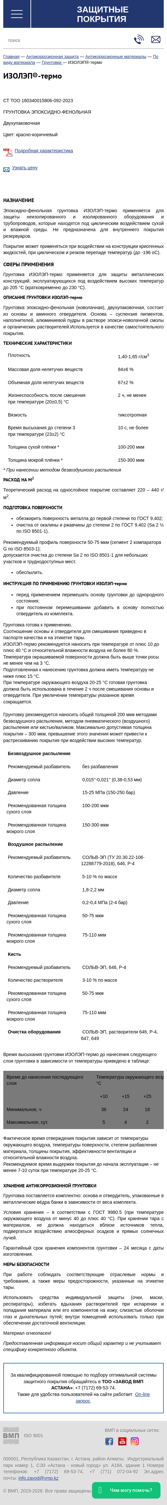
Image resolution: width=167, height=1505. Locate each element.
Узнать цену (25, 167)
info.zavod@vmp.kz (39, 1478)
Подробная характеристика (44, 150)
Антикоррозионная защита (52, 56)
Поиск (121, 40)
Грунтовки (52, 62)
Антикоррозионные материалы (115, 56)
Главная (11, 56)
